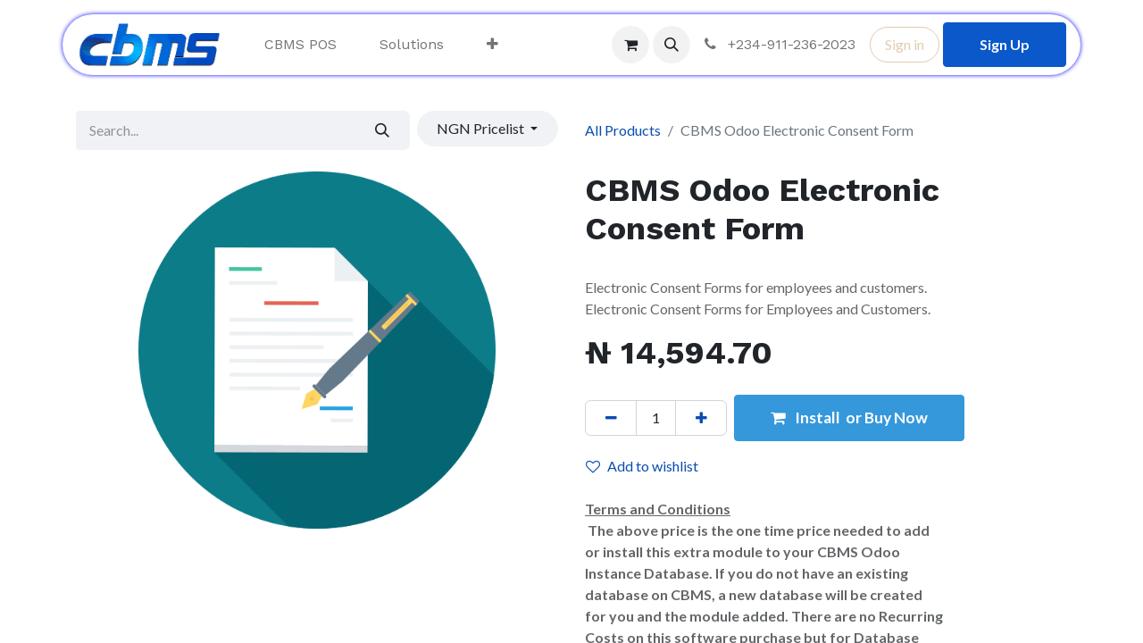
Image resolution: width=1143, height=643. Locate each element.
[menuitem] (300, 45)
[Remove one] (611, 418)
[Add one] (701, 418)
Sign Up (1005, 44)
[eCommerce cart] (630, 44)
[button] (671, 44)
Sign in (904, 44)
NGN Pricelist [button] (482, 128)
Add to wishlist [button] (642, 465)
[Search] (382, 130)
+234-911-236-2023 (778, 44)
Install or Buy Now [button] (849, 417)
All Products (623, 129)
